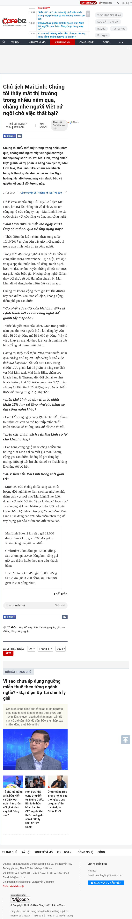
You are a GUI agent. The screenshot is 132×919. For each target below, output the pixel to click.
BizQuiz (101, 28)
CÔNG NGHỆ (86, 42)
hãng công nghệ (19, 631)
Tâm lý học (118, 28)
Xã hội (25, 852)
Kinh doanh (44, 125)
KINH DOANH (62, 42)
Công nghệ (85, 852)
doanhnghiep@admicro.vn (108, 875)
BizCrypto (102, 35)
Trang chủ (9, 852)
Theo (35, 605)
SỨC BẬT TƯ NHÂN (108, 22)
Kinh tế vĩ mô (43, 852)
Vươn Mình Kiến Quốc (109, 15)
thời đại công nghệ (44, 627)
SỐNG (106, 42)
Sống (101, 852)
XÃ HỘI (15, 42)
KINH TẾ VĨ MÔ (37, 42)
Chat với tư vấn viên (106, 883)
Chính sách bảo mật (13, 886)
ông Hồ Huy (26, 627)
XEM (8, 653)
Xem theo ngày (13, 648)
